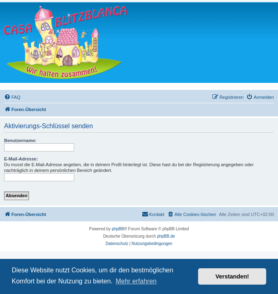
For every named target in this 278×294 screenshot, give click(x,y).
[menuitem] (12, 97)
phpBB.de (166, 236)
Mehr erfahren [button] (136, 281)
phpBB (118, 229)
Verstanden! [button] (232, 276)
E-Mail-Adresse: (21, 158)
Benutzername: (20, 140)
